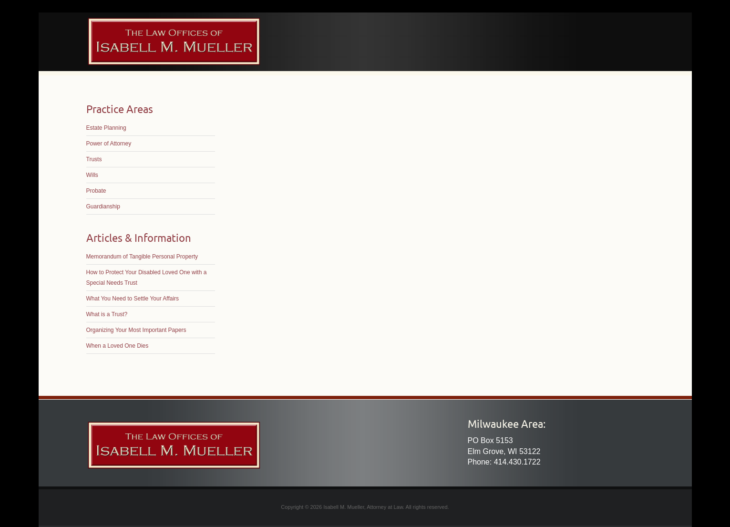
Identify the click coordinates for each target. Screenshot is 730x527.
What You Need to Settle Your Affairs (132, 298)
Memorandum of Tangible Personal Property (142, 256)
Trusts (94, 159)
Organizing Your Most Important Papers (136, 330)
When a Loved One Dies (117, 345)
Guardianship (103, 206)
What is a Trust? (107, 314)
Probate (96, 190)
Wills (92, 175)
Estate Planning (106, 127)
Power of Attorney (109, 143)
